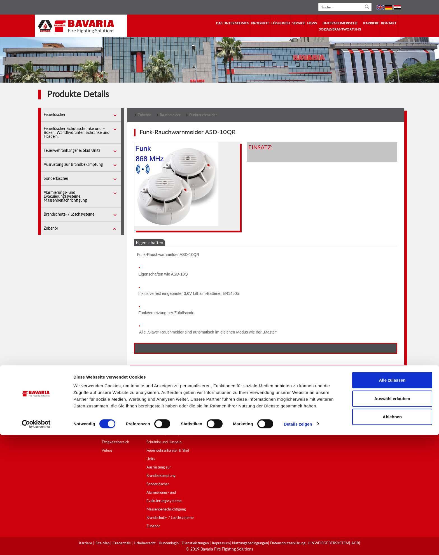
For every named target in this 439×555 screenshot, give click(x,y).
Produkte (260, 23)
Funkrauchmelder (203, 115)
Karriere (371, 23)
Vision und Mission (116, 408)
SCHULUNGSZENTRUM (278, 416)
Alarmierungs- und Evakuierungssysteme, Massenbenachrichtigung (65, 196)
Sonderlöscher (56, 178)
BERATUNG (268, 408)
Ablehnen (392, 536)
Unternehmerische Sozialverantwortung (340, 26)
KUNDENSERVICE (273, 400)
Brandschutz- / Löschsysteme (69, 214)
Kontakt (388, 23)
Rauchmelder (170, 115)
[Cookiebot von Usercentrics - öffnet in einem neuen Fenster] (36, 544)
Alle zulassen (392, 500)
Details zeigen (298, 544)
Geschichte (111, 425)
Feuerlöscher (55, 114)
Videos (107, 450)
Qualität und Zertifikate (164, 408)
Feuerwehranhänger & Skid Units (72, 150)
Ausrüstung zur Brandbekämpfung (73, 164)
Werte (107, 433)
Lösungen (280, 23)
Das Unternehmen (232, 23)
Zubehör (51, 228)
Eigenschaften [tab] (149, 242)
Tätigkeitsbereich (115, 442)
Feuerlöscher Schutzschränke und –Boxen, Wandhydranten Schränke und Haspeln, (76, 132)
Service (298, 23)
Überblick (109, 416)
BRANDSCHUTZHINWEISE (280, 425)
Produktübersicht (160, 400)
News (312, 23)
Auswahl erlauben (392, 518)
